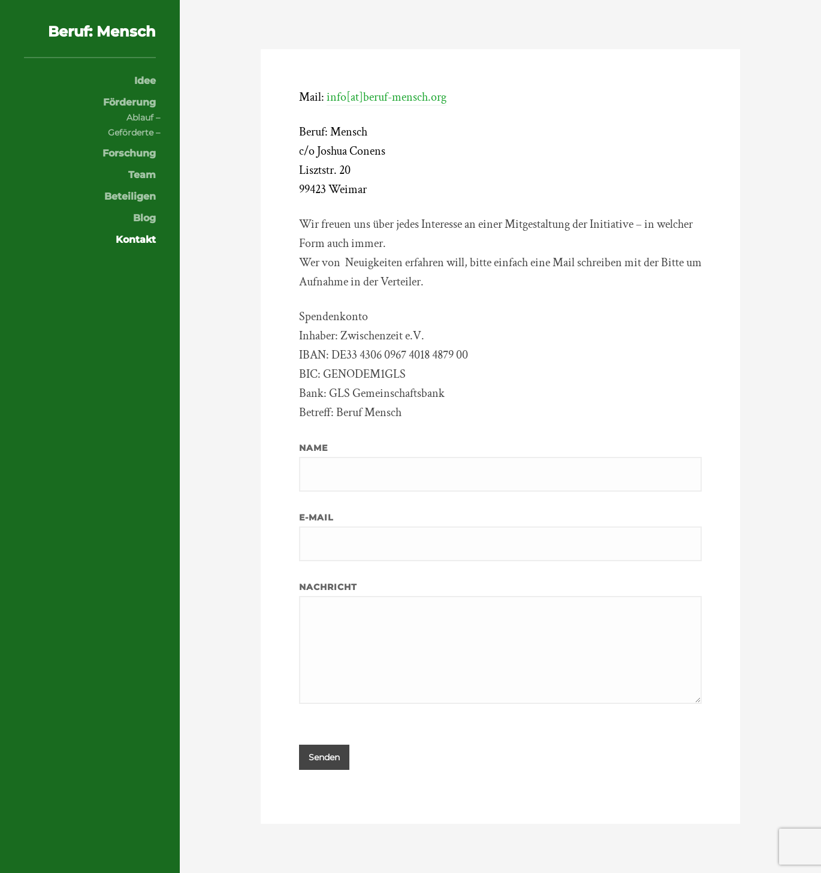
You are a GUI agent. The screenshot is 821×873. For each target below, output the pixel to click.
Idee (145, 81)
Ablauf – (143, 117)
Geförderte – (134, 132)
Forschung (129, 153)
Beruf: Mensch (102, 31)
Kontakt (136, 240)
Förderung (129, 102)
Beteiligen (130, 196)
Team (142, 175)
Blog (144, 218)
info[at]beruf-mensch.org (386, 97)
